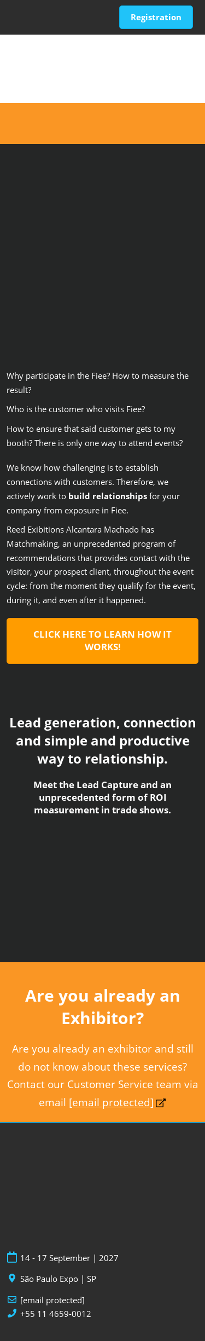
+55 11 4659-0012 (55, 1314)
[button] (156, 17)
